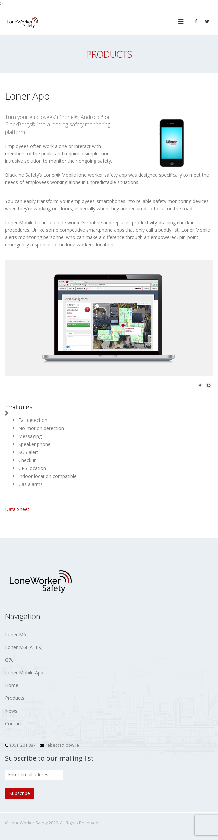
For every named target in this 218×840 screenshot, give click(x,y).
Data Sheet (17, 509)
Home (11, 685)
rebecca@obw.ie (62, 745)
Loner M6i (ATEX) (24, 647)
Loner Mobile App (24, 672)
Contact (13, 723)
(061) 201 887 (22, 745)
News (11, 711)
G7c (9, 660)
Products (14, 698)
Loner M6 (15, 634)
